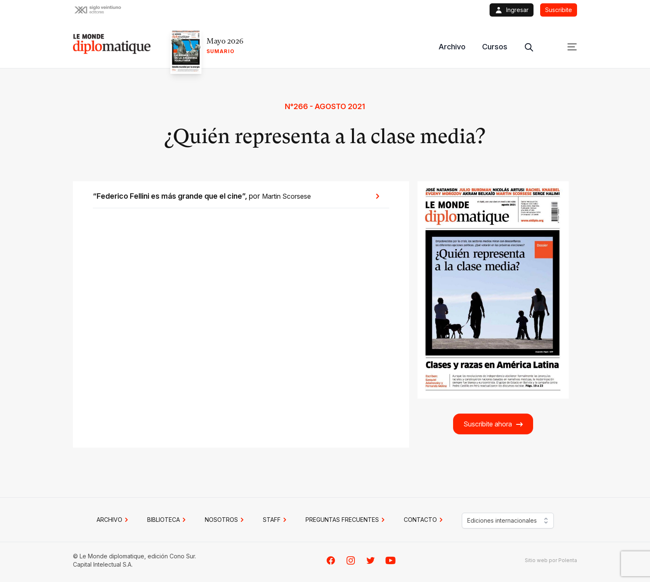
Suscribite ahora (493, 424)
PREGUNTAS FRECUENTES (346, 520)
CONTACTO (424, 520)
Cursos (494, 46)
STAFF (276, 520)
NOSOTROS (225, 520)
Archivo (452, 46)
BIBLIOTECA (167, 520)
